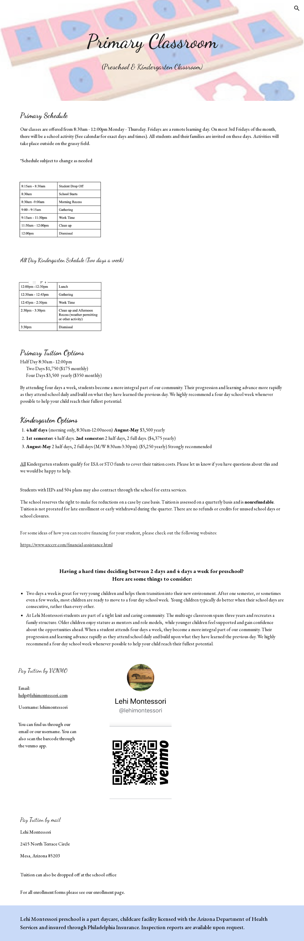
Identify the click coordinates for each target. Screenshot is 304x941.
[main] (152, 50)
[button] (297, 8)
